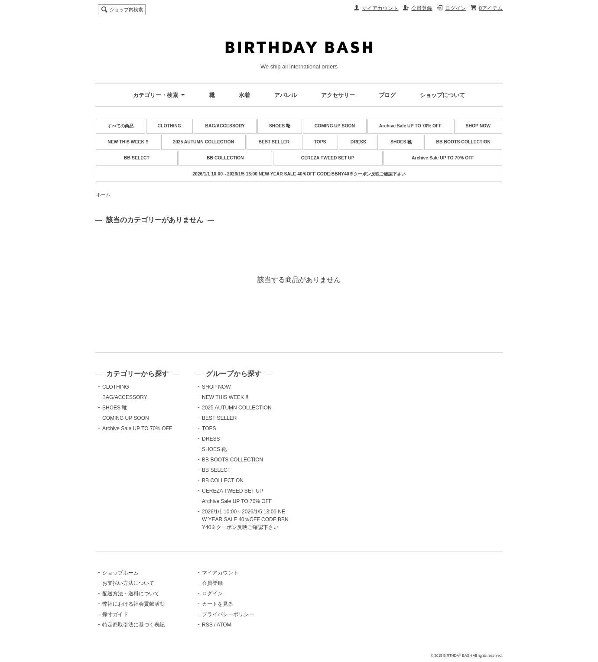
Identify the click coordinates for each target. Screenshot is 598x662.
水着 (244, 95)
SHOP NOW (478, 125)
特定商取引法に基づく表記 (133, 625)
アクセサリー (338, 95)
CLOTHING (169, 125)
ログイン (455, 8)
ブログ (387, 95)
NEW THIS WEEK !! (128, 142)
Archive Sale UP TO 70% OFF (410, 125)
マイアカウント (380, 8)
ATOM (224, 625)
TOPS (320, 142)
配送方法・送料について (130, 594)
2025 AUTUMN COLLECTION (203, 142)
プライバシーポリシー (228, 614)
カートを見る (217, 604)
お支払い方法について (128, 583)
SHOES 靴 (279, 125)
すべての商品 (120, 125)
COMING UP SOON (335, 125)
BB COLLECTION (225, 158)
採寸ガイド (115, 614)
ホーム (103, 194)
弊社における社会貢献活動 (133, 604)
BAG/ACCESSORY (225, 125)
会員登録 (421, 8)
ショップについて (442, 95)
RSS (207, 625)
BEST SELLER (274, 142)
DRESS (358, 142)
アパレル (285, 95)
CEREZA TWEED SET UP (327, 158)
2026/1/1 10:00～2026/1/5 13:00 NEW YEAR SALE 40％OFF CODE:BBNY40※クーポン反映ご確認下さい (299, 174)
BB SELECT (137, 158)
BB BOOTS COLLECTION (463, 142)
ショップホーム (120, 573)
